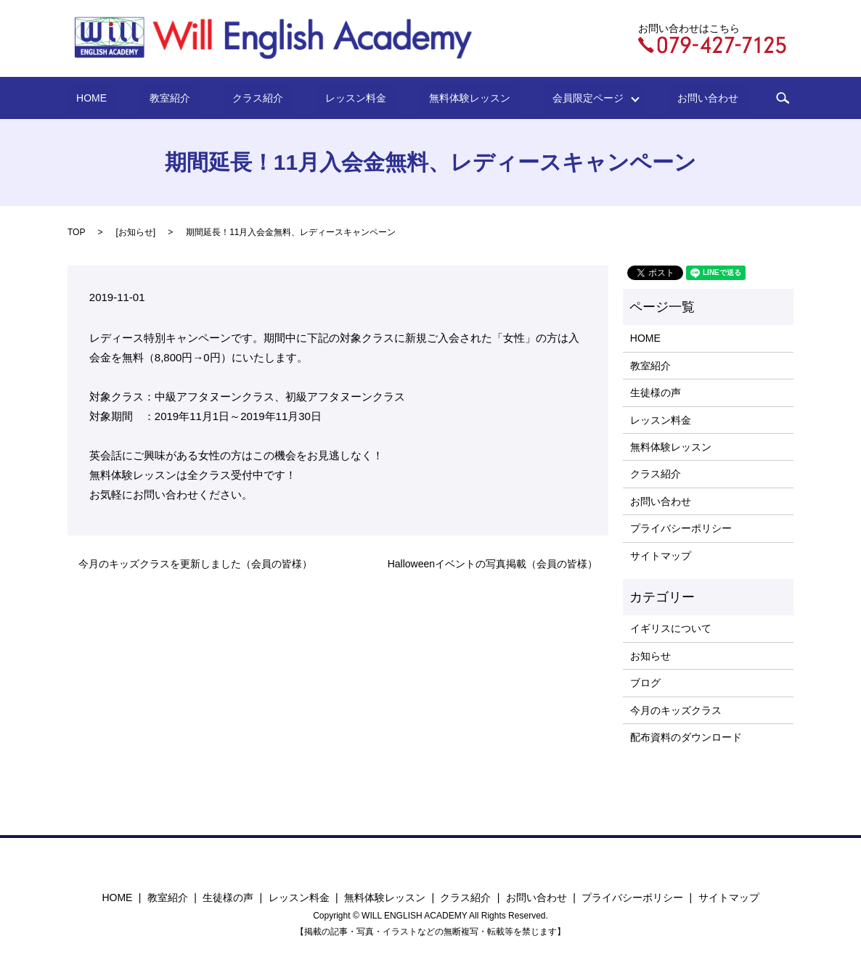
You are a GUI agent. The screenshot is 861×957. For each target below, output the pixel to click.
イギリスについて (670, 628)
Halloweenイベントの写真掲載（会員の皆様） (492, 564)
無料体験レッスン (447, 98)
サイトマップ (660, 556)
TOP (76, 232)
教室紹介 (201, 98)
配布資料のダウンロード (686, 737)
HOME (141, 98)
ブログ (645, 683)
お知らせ (135, 232)
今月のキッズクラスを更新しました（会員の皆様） (195, 564)
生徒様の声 (655, 392)
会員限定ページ (552, 98)
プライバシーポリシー (681, 528)
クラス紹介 (271, 98)
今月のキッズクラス (676, 710)
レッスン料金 (351, 98)
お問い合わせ (658, 98)
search (724, 98)
